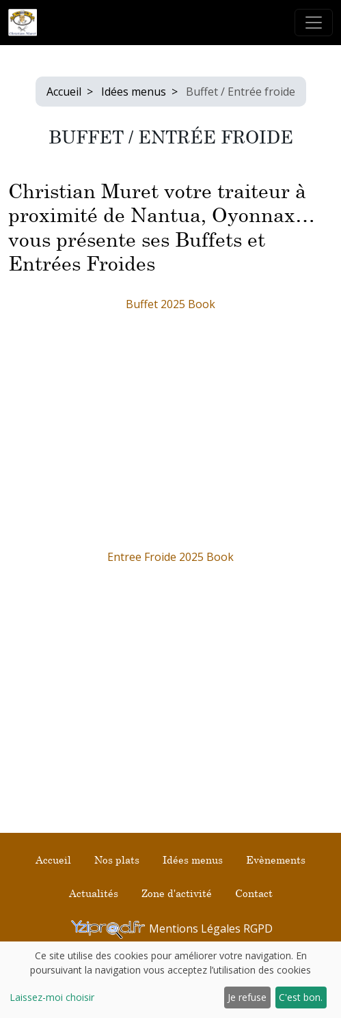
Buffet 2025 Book (170, 304)
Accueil (63, 91)
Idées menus (133, 91)
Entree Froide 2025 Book (170, 556)
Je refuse (247, 997)
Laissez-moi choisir (52, 997)
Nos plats (116, 859)
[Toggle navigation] (314, 22)
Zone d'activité (176, 893)
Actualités (93, 893)
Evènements (275, 859)
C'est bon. (301, 997)
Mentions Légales (196, 928)
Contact (254, 893)
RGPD (258, 928)
